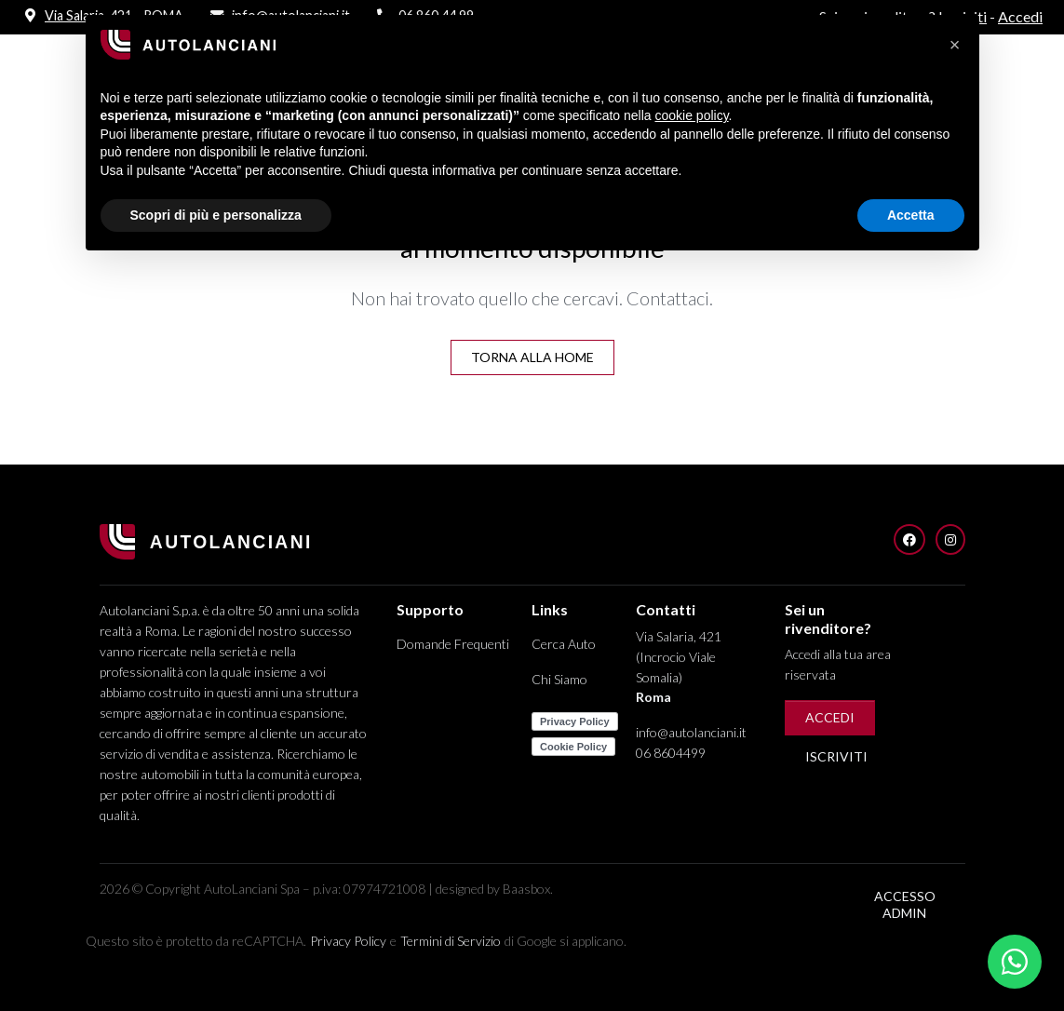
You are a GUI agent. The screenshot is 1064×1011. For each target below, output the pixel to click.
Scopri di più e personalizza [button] (216, 215)
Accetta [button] (911, 215)
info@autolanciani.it (691, 732)
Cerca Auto (564, 644)
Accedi (830, 717)
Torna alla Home (532, 357)
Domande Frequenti (453, 644)
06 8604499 (671, 753)
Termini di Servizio (450, 941)
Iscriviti (836, 756)
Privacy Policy (348, 941)
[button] (955, 45)
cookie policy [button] (691, 115)
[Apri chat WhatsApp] (1015, 962)
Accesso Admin (905, 904)
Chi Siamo (559, 679)
